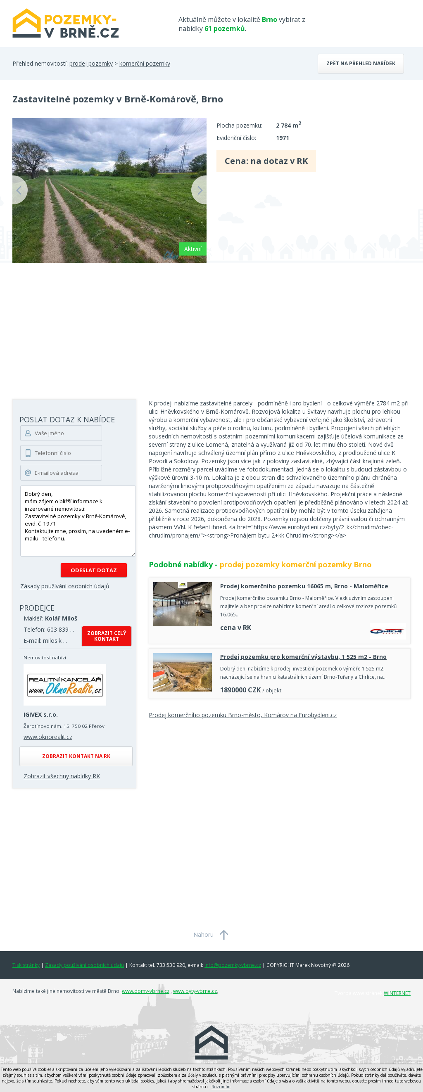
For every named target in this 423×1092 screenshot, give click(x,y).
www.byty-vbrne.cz (195, 991)
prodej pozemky (91, 63)
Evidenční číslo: (236, 138)
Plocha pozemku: (239, 125)
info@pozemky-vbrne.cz (232, 965)
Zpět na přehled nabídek (360, 63)
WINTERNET (397, 993)
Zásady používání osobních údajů (64, 586)
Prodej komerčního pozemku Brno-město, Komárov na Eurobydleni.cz (243, 715)
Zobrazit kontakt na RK (76, 756)
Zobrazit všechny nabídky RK (62, 776)
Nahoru (203, 934)
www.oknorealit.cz (48, 737)
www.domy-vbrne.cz (145, 991)
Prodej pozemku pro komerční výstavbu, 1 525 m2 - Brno (303, 657)
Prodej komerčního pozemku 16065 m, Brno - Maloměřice (304, 586)
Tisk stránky (26, 965)
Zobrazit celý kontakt (106, 636)
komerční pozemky (144, 63)
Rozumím (221, 1087)
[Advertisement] (211, 325)
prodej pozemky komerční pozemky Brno (296, 564)
